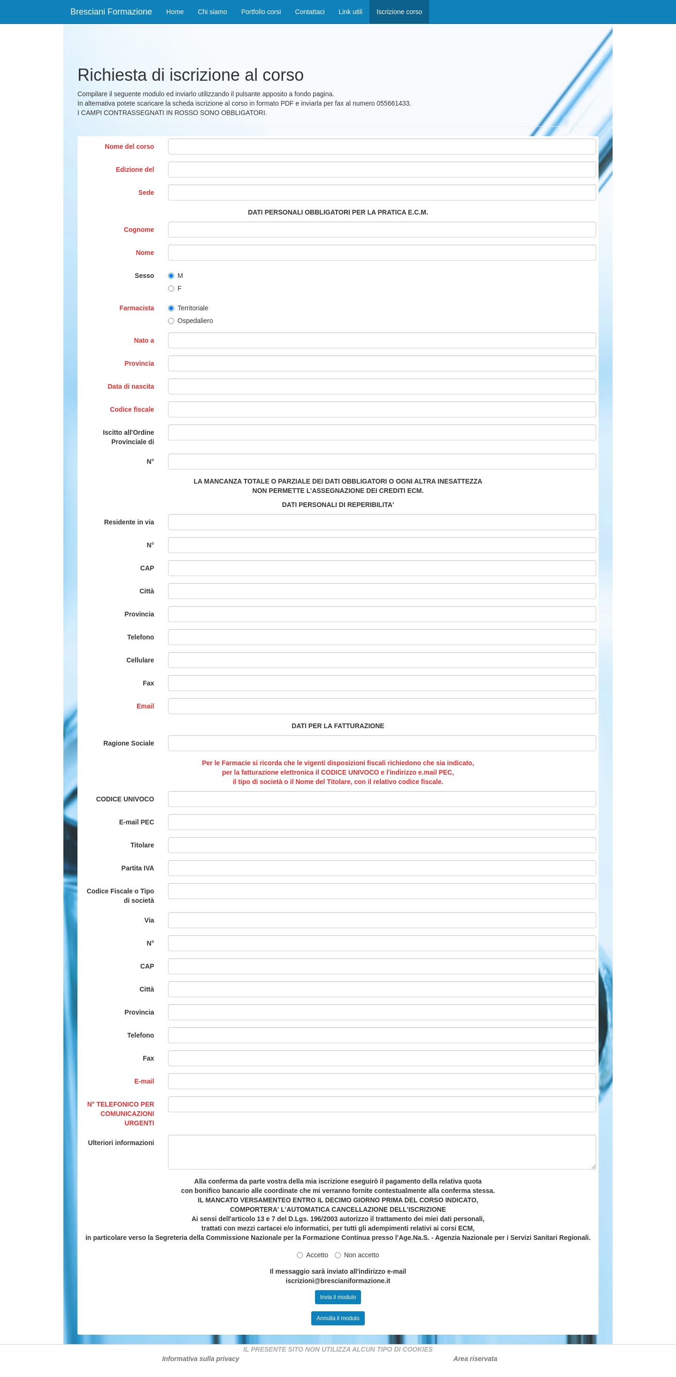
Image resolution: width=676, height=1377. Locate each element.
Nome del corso (129, 146)
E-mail (144, 1081)
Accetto (312, 1255)
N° (150, 461)
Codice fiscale (132, 409)
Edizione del (135, 169)
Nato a (144, 340)
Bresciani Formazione (111, 11)
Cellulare (140, 660)
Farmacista (136, 308)
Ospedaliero (190, 320)
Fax (148, 683)
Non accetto (357, 1255)
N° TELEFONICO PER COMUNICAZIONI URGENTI (120, 1113)
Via (149, 920)
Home (175, 11)
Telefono (140, 637)
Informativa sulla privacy (200, 1358)
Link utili (351, 11)
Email (145, 706)
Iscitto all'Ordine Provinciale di (128, 437)
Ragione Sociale (128, 743)
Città (146, 591)
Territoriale (188, 308)
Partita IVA (138, 868)
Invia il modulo (338, 1297)
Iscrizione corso (402, 11)
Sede (146, 192)
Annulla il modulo (337, 1318)
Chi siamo (212, 11)
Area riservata (475, 1358)
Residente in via (129, 522)
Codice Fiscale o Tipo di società (120, 895)
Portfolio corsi (261, 11)
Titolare (142, 845)
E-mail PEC (136, 822)
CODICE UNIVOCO (125, 799)
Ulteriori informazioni (121, 1142)
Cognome (139, 229)
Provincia (139, 363)
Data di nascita (131, 386)
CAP (147, 568)
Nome (145, 252)
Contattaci (310, 11)
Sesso (144, 275)
